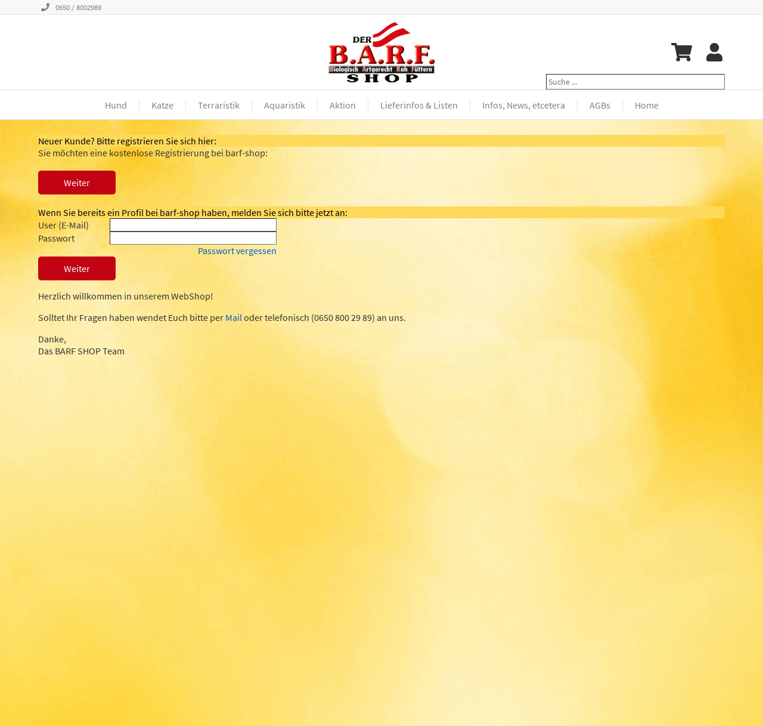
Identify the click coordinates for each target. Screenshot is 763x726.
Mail (233, 317)
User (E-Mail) (63, 225)
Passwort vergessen (237, 251)
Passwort (56, 238)
